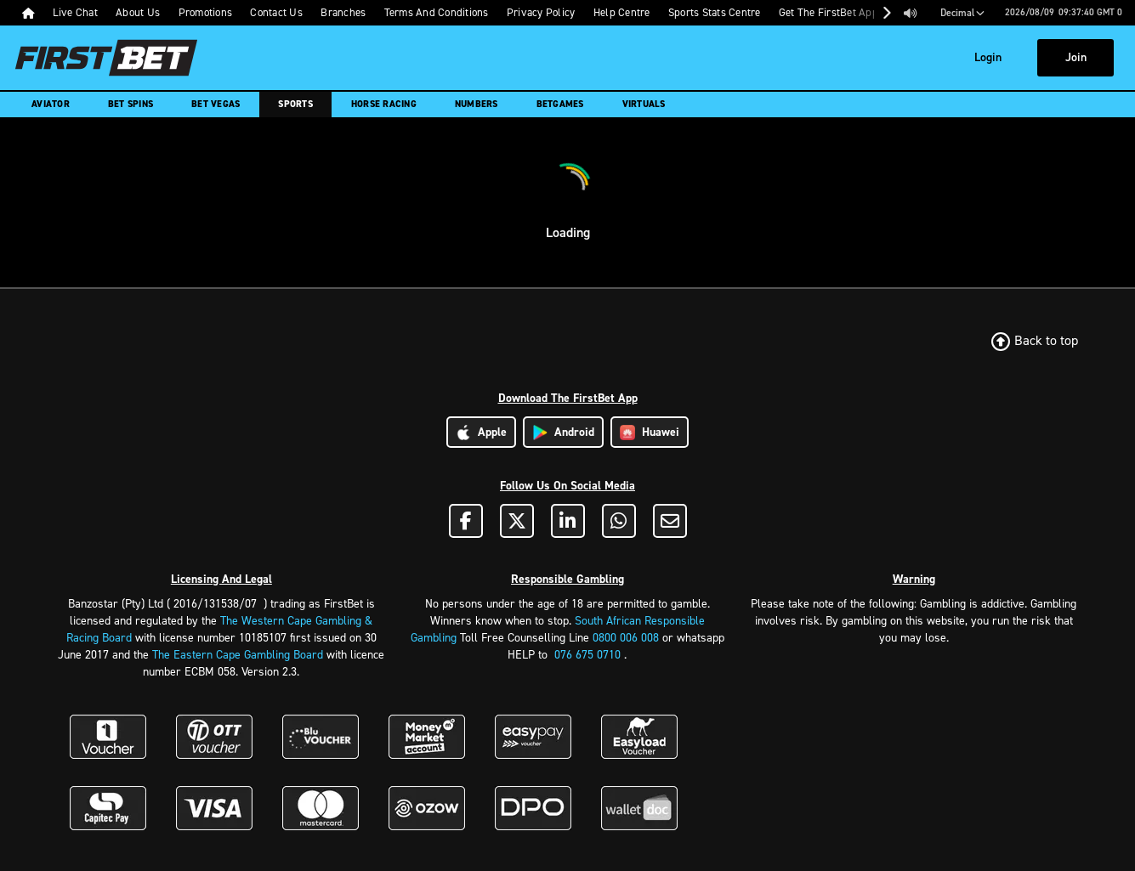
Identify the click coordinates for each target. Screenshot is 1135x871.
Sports (295, 104)
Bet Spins (130, 104)
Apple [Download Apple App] (481, 432)
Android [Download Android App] (563, 432)
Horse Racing (384, 104)
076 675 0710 (587, 655)
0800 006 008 (626, 638)
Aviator (50, 104)
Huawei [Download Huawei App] (649, 432)
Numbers (476, 104)
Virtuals (644, 104)
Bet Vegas (215, 104)
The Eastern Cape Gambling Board (237, 655)
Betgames (560, 104)
